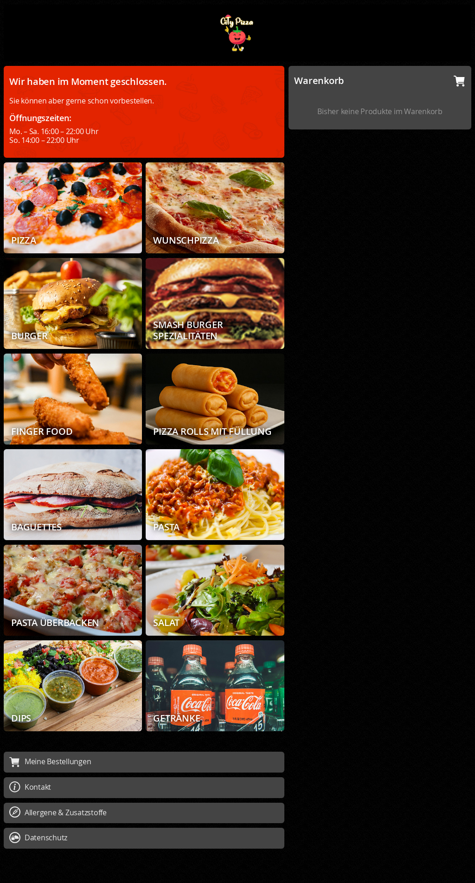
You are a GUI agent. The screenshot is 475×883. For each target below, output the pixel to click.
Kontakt (30, 787)
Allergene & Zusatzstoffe (58, 812)
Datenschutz (38, 837)
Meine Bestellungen (50, 761)
